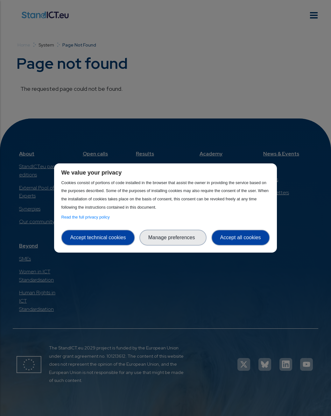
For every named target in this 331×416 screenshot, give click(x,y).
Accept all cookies (240, 237)
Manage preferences (173, 237)
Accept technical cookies (98, 237)
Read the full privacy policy (86, 217)
